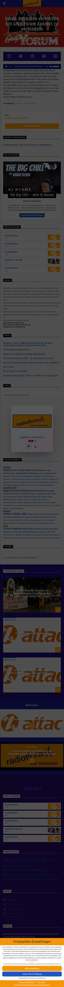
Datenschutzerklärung (27, 982)
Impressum (41, 982)
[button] (32, 974)
